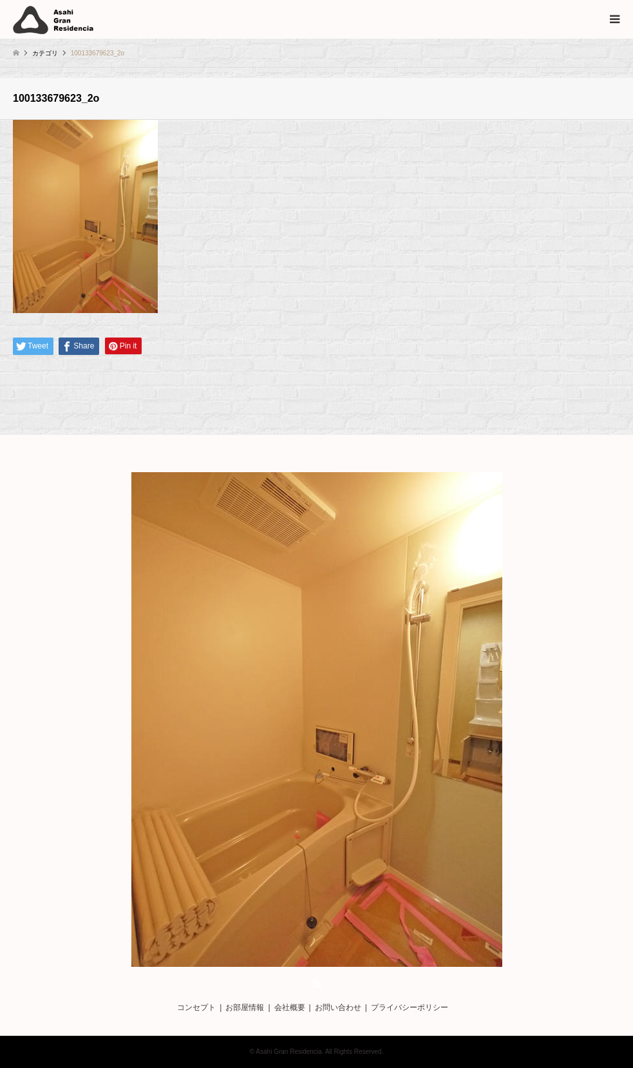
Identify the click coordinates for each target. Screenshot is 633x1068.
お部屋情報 (244, 1007)
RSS (316, 983)
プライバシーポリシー (409, 1007)
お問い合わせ (338, 1007)
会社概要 (289, 1007)
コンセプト (196, 1007)
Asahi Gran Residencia (288, 1051)
